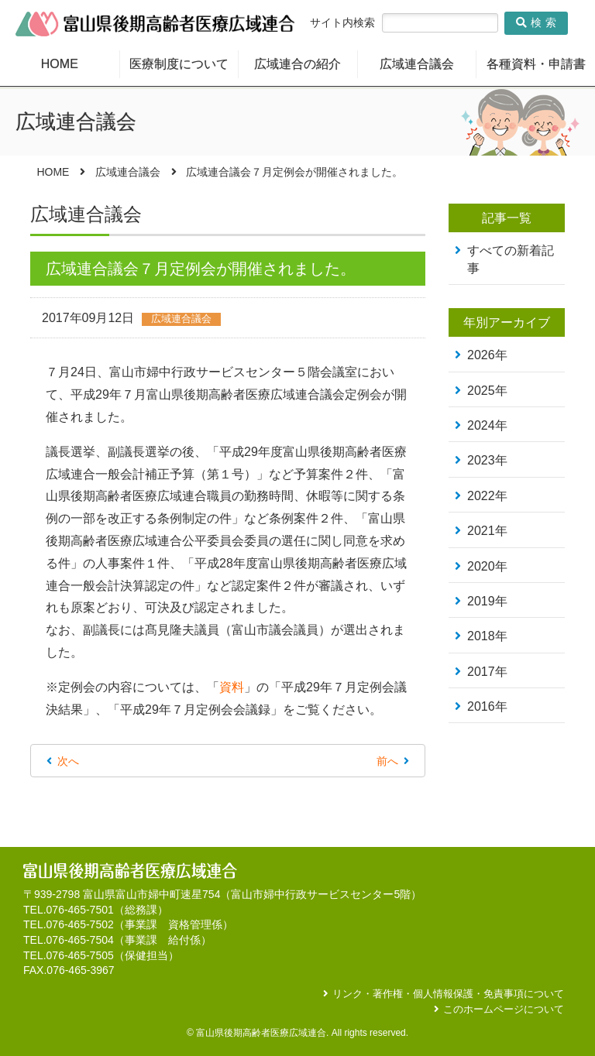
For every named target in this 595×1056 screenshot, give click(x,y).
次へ (68, 761)
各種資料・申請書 (536, 63)
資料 (231, 687)
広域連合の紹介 (297, 63)
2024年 (487, 425)
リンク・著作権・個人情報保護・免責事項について (448, 993)
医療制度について (179, 63)
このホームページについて (503, 1009)
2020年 (487, 566)
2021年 (487, 530)
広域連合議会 (417, 63)
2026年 (487, 355)
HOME (59, 63)
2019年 (487, 601)
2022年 (487, 495)
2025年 (487, 390)
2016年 (487, 706)
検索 (538, 22)
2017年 (487, 671)
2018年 (487, 636)
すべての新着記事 (510, 259)
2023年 (487, 460)
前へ (387, 761)
